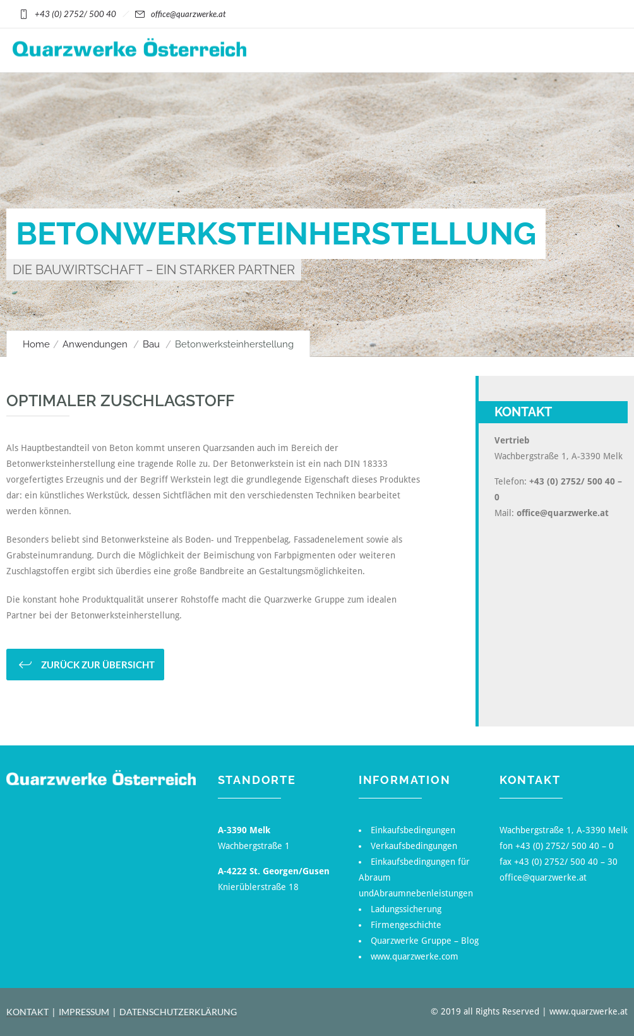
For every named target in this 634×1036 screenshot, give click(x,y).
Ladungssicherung (406, 909)
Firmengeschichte (406, 925)
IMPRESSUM (84, 1011)
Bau (151, 344)
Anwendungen (95, 344)
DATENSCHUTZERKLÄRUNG (178, 1011)
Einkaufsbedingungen (413, 830)
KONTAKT (27, 1011)
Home (36, 344)
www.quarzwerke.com (414, 956)
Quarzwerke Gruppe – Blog (425, 941)
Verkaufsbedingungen (414, 846)
